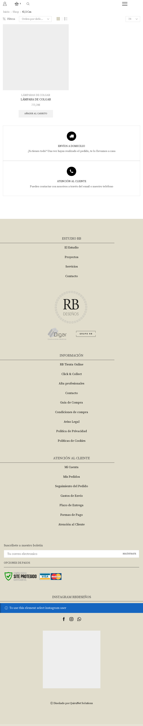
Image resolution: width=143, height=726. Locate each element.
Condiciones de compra (71, 412)
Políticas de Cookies (71, 441)
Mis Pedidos (71, 477)
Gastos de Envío (71, 496)
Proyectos (71, 257)
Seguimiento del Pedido (71, 486)
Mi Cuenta (71, 467)
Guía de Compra (71, 403)
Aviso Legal (71, 422)
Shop (16, 12)
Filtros (9, 19)
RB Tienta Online (71, 365)
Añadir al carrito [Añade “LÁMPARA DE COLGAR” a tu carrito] (35, 113)
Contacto (71, 276)
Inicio (6, 12)
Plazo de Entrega (71, 506)
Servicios (71, 267)
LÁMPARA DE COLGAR (36, 99)
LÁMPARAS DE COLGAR (35, 95)
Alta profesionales (71, 384)
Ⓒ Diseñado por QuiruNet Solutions (71, 703)
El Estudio (71, 248)
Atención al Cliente (71, 525)
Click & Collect (71, 374)
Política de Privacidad (71, 431)
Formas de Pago (71, 515)
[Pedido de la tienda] (35, 19)
